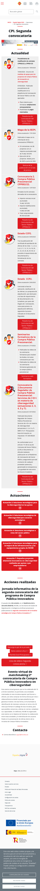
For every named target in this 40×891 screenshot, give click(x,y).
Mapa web (7, 803)
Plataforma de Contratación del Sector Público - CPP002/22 (27, 269)
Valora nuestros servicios (11, 784)
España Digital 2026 (18, 22)
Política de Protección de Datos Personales (16, 789)
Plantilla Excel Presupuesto (19, 655)
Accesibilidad (8, 795)
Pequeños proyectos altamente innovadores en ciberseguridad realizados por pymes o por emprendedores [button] (20, 563)
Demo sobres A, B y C (19, 651)
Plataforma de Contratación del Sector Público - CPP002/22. (27, 119)
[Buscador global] (21, 11)
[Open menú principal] (2, 3)
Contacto (7, 781)
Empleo (7, 787)
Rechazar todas (19, 881)
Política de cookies (10, 800)
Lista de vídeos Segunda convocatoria (20, 662)
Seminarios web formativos (27, 377)
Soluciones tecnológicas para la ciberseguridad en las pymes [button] (20, 505)
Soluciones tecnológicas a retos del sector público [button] (20, 533)
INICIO (9, 22)
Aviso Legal (8, 792)
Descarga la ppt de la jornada (18, 647)
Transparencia (8, 805)
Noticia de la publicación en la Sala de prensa (27, 167)
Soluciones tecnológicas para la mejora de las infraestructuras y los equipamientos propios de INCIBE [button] (20, 547)
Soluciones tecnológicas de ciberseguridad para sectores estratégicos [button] (20, 519)
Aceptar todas (19, 886)
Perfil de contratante (10, 808)
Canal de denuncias (10, 811)
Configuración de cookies (11, 797)
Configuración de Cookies (19, 875)
